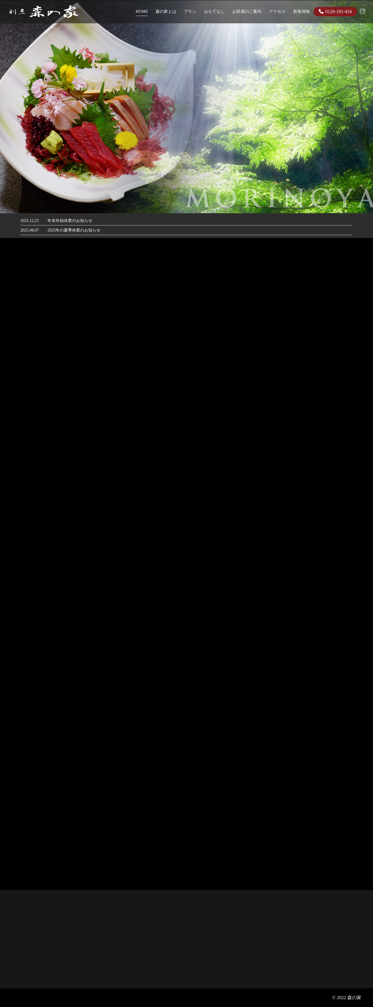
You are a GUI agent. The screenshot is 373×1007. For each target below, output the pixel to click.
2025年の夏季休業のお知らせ (74, 230)
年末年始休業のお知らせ (69, 220)
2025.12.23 (29, 220)
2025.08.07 (29, 230)
